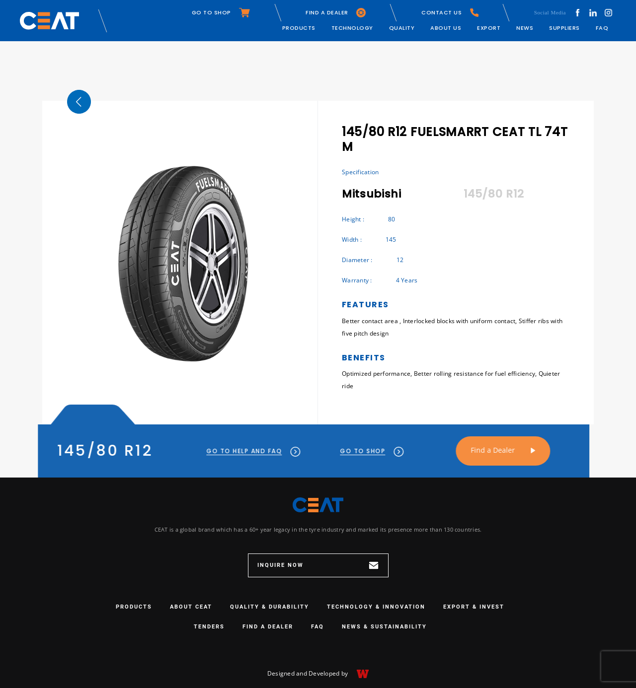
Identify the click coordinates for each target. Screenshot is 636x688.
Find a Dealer (476, 450)
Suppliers (564, 28)
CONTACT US (449, 12)
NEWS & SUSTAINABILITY (384, 626)
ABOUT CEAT (191, 607)
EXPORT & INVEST (473, 607)
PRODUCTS (134, 607)
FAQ (602, 28)
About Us (445, 28)
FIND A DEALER (336, 12)
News (524, 28)
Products (299, 28)
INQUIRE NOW (318, 565)
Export (488, 28)
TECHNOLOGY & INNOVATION (376, 607)
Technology (352, 28)
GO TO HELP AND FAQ (237, 451)
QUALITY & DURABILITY (269, 607)
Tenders (209, 626)
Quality (402, 28)
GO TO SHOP (221, 12)
